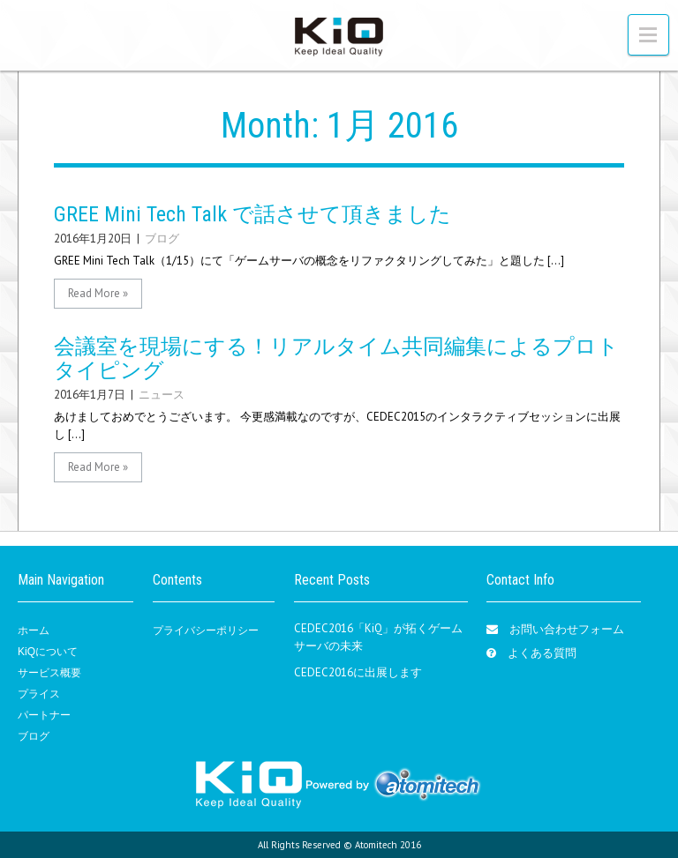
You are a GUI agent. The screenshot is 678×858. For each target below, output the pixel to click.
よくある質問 (542, 652)
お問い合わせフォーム (566, 629)
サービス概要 (49, 673)
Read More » (98, 293)
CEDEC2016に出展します (358, 672)
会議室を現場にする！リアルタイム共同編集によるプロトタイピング (336, 358)
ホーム (33, 630)
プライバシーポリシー (206, 630)
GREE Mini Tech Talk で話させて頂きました (252, 214)
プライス (39, 694)
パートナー (44, 715)
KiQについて (48, 651)
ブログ (162, 238)
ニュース (162, 394)
